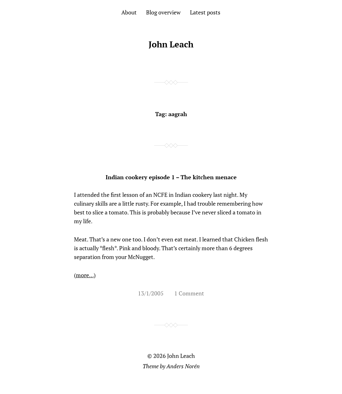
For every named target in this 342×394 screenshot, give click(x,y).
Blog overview (163, 12)
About (129, 12)
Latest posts (205, 12)
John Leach (171, 44)
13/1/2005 (151, 293)
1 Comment (189, 293)
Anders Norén (183, 366)
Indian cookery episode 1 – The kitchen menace (171, 177)
